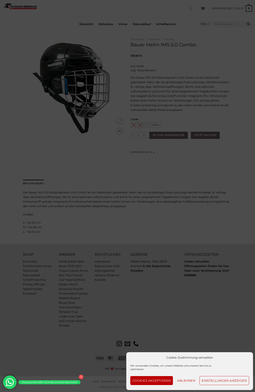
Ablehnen (186, 380)
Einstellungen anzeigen (224, 380)
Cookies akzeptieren (151, 380)
